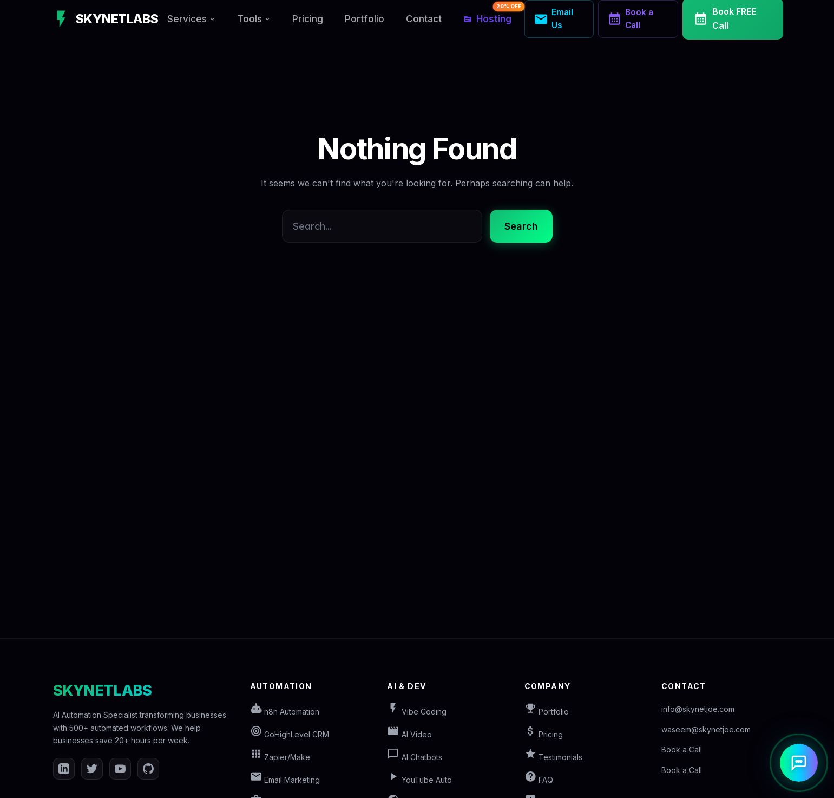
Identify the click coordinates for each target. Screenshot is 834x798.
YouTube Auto (419, 779)
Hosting (491, 15)
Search (521, 226)
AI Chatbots (414, 757)
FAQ (539, 779)
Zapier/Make (280, 757)
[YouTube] (120, 769)
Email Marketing (285, 779)
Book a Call (681, 749)
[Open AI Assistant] (799, 763)
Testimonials (553, 757)
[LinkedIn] (64, 769)
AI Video (409, 734)
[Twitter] (92, 769)
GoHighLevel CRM (290, 734)
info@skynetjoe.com (697, 708)
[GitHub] (148, 769)
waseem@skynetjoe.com (706, 729)
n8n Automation (285, 711)
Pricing (307, 18)
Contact (424, 18)
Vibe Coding (416, 711)
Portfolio (364, 18)
